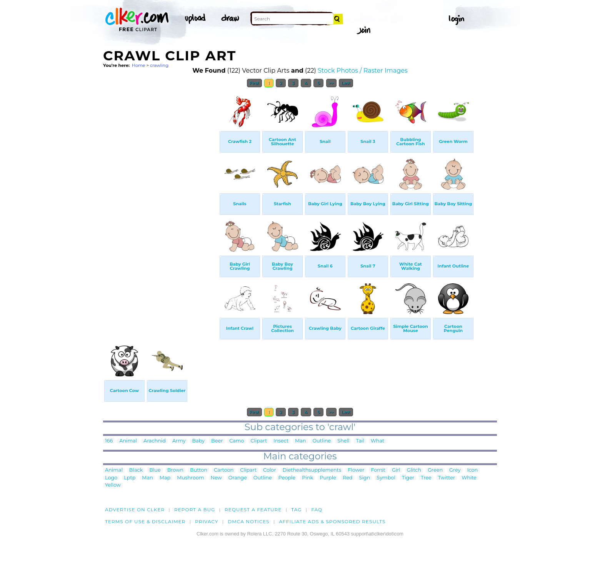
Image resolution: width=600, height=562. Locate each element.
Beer (217, 441)
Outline (322, 441)
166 (109, 441)
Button (198, 470)
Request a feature (253, 509)
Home (138, 65)
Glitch (414, 470)
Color (269, 470)
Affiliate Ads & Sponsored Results (332, 521)
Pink (307, 478)
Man (300, 441)
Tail (360, 441)
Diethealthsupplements (312, 470)
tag (296, 509)
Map (165, 478)
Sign (364, 478)
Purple (328, 478)
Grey (454, 470)
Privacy (206, 521)
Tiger (408, 478)
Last (346, 83)
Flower (356, 470)
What (377, 441)
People (287, 478)
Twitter (446, 478)
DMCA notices (249, 521)
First (254, 83)
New (216, 478)
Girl (396, 470)
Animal (128, 441)
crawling (159, 65)
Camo (236, 441)
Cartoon (224, 470)
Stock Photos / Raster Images (363, 70)
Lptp (129, 478)
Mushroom (190, 478)
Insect (280, 441)
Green (435, 470)
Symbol (386, 478)
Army (178, 441)
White (469, 478)
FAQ (316, 509)
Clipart (258, 441)
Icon (472, 470)
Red (348, 478)
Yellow (113, 485)
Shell (343, 441)
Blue (154, 470)
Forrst (378, 470)
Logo (111, 478)
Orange (237, 478)
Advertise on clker (135, 509)
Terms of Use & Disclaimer (145, 521)
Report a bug (194, 509)
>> (331, 83)
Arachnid (154, 441)
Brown (175, 470)
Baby (198, 441)
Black (136, 470)
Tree (426, 478)
